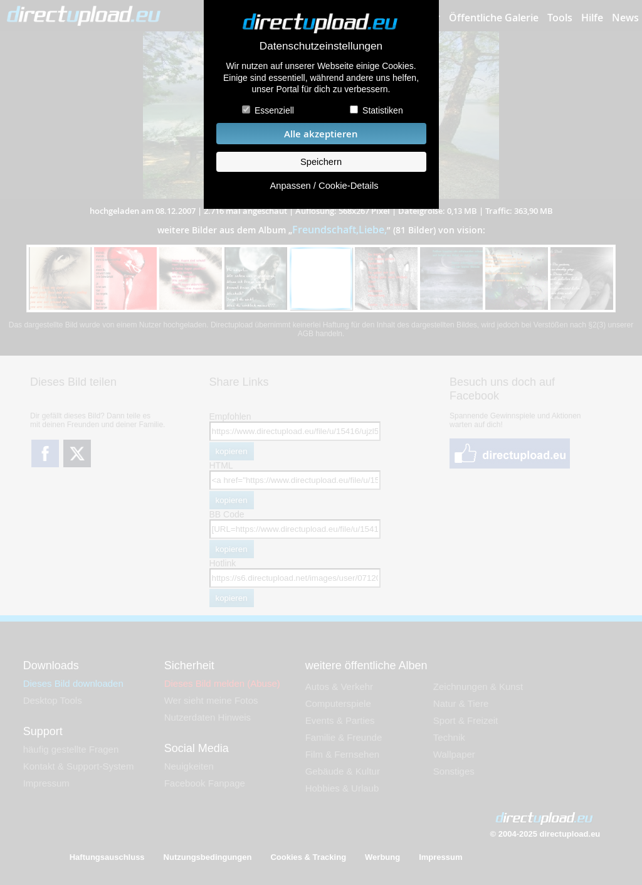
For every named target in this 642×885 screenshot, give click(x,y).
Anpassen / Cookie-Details (324, 186)
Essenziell (274, 110)
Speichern (321, 162)
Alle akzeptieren (321, 134)
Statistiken (382, 110)
